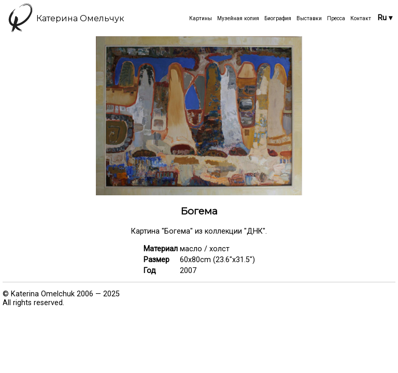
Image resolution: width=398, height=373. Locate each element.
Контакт (360, 18)
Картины (200, 18)
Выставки (309, 18)
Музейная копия (238, 18)
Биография (277, 18)
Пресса (336, 18)
